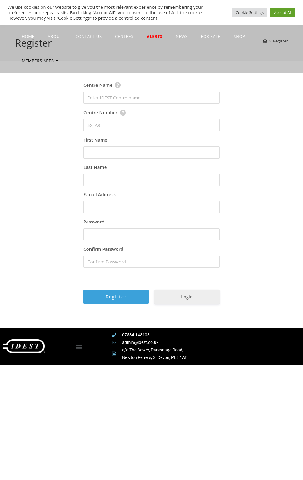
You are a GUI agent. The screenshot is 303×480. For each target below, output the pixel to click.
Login (187, 297)
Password (94, 222)
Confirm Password (103, 249)
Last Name (95, 167)
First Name (95, 140)
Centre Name (97, 85)
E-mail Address (99, 194)
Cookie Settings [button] (249, 12)
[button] (79, 346)
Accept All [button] (283, 12)
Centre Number (100, 112)
